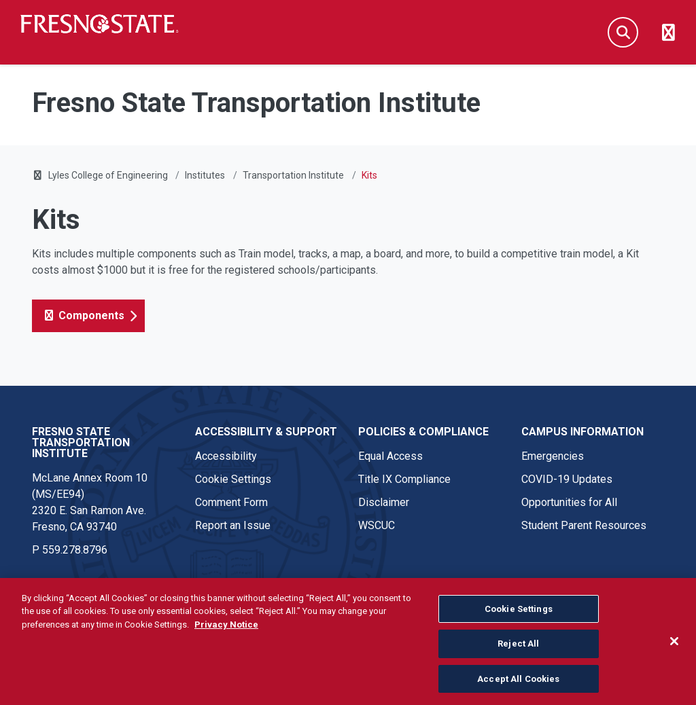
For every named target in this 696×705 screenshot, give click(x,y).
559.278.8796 (74, 549)
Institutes (205, 175)
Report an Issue (233, 525)
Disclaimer (383, 502)
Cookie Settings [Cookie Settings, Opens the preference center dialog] (519, 614)
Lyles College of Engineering (109, 175)
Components (83, 315)
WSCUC (376, 525)
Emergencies (552, 456)
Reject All (518, 649)
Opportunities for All (569, 502)
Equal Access (390, 456)
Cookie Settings (233, 479)
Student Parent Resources (583, 525)
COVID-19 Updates (566, 479)
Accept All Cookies (518, 684)
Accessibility (226, 456)
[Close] (674, 646)
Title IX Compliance (404, 479)
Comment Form (231, 502)
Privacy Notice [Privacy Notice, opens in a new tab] (226, 630)
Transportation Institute (293, 175)
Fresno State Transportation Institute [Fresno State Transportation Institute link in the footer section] (81, 442)
